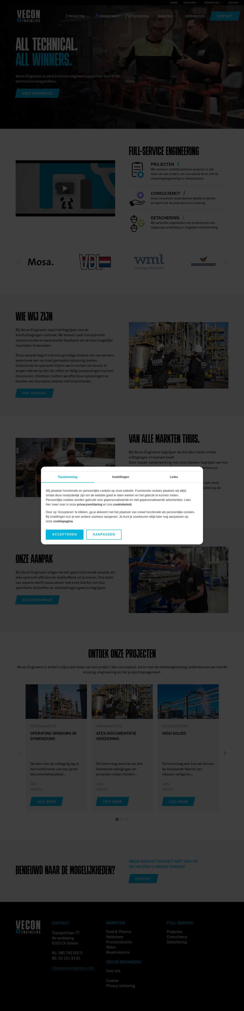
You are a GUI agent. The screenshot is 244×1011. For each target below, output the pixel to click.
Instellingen (120, 477)
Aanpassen (104, 534)
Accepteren (64, 534)
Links (174, 477)
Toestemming (67, 477)
